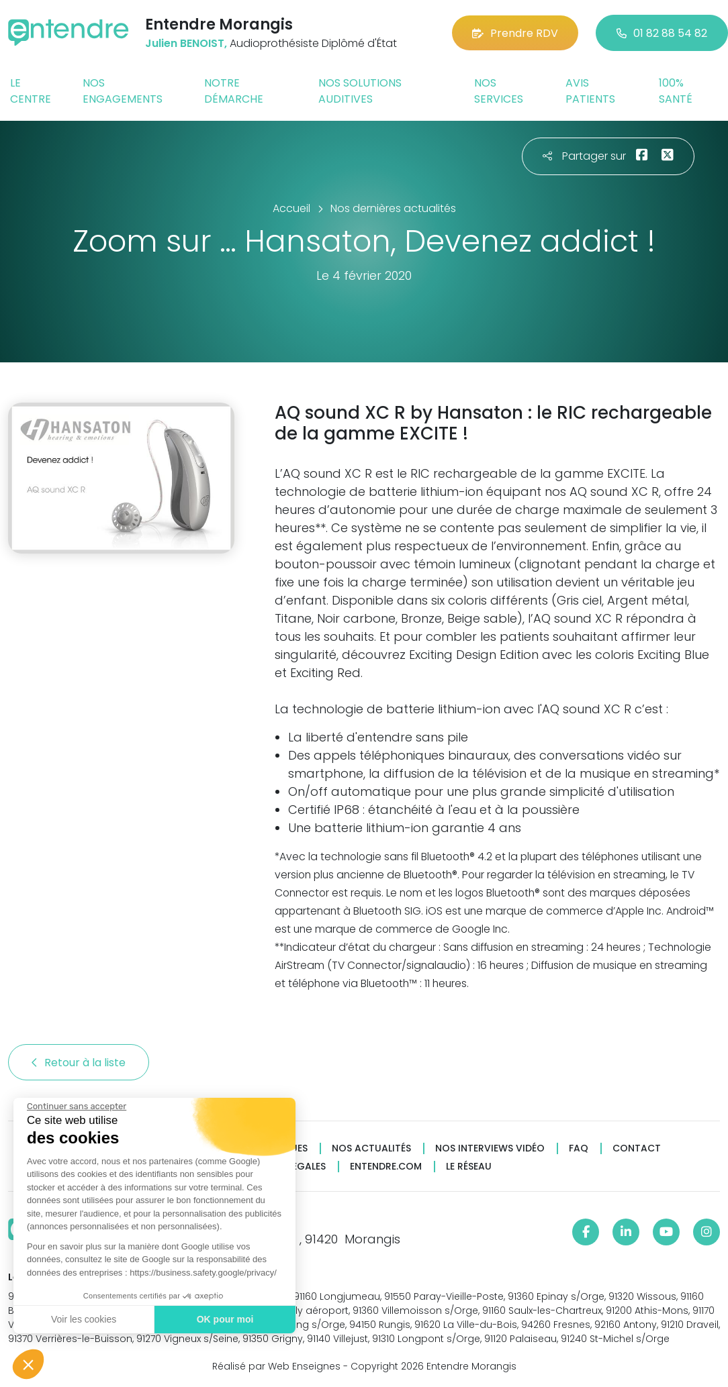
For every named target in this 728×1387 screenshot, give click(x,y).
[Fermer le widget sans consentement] (75, 1106)
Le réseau (469, 1166)
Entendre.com (386, 1166)
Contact (636, 1148)
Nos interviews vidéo (490, 1148)
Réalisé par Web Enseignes (276, 1366)
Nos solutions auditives (360, 91)
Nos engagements (123, 91)
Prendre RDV (515, 33)
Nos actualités (371, 1148)
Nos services (498, 91)
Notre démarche (233, 91)
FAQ (578, 1148)
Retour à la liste (78, 1062)
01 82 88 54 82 (662, 33)
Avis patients (590, 91)
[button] (28, 1364)
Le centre (30, 91)
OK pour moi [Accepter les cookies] (224, 1319)
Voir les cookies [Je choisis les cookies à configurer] (83, 1319)
